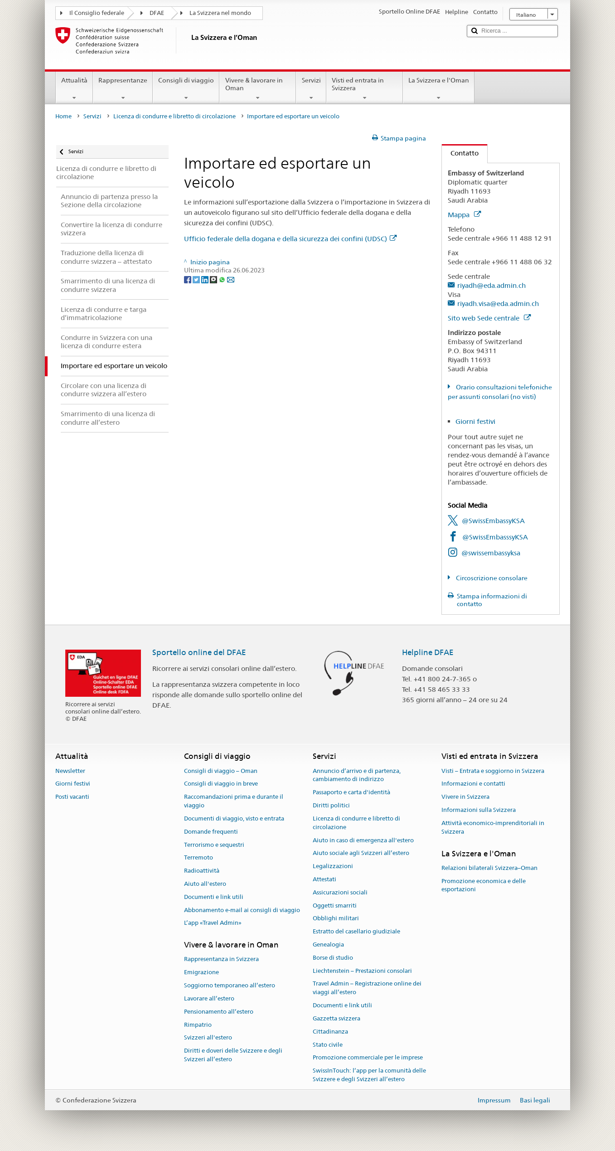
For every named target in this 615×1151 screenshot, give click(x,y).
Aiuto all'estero (205, 883)
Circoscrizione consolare (491, 578)
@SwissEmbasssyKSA (495, 537)
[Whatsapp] (222, 278)
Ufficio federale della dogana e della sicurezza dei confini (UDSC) (290, 238)
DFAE (157, 13)
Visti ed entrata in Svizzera (364, 89)
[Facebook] (188, 278)
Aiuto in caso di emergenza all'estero (363, 840)
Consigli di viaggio (186, 89)
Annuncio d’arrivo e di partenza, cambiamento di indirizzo (357, 775)
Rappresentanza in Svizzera (221, 959)
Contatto (460, 153)
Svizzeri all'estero (208, 1037)
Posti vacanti (72, 797)
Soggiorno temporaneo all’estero (229, 985)
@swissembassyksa (490, 553)
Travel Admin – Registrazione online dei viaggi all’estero (367, 988)
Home (63, 116)
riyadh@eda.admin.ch (491, 285)
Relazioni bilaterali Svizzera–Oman (489, 867)
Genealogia (328, 944)
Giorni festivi (475, 421)
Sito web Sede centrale (489, 318)
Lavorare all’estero (209, 998)
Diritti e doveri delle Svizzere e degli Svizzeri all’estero (233, 1055)
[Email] (230, 278)
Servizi (310, 89)
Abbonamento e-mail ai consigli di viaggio (242, 910)
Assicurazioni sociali (340, 892)
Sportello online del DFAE (199, 652)
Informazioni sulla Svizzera (478, 809)
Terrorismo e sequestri (214, 844)
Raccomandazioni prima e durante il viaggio (233, 801)
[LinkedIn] (205, 278)
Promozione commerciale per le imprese (368, 1057)
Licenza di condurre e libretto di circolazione (174, 116)
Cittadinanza (330, 1031)
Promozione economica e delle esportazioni (483, 885)
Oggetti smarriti (335, 905)
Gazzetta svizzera (336, 1018)
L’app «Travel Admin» (213, 923)
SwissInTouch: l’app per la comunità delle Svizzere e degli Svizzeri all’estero (369, 1075)
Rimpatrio (198, 1024)
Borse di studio (333, 957)
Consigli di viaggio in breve (221, 784)
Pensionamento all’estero (218, 1011)
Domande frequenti (211, 831)
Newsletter (70, 770)
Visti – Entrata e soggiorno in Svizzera (492, 770)
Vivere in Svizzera (465, 797)
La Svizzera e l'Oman (438, 89)
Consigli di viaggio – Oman (220, 770)
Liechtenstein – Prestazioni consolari (362, 970)
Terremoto (198, 858)
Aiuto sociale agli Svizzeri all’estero (361, 853)
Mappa (464, 214)
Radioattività (201, 870)
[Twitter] (197, 278)
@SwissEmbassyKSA (493, 520)
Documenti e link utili (213, 897)
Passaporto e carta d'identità (351, 792)
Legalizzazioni (333, 866)
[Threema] (214, 278)
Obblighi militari (336, 918)
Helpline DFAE (428, 652)
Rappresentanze (122, 89)
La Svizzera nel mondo (220, 13)
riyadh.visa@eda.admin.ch (498, 303)
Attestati (324, 879)
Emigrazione (201, 972)
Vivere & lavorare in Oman (257, 89)
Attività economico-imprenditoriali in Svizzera (492, 827)
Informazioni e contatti (473, 784)
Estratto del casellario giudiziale (356, 931)
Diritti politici (331, 805)
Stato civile (328, 1044)
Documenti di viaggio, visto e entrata (234, 818)
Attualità (74, 89)
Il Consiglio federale (96, 13)
